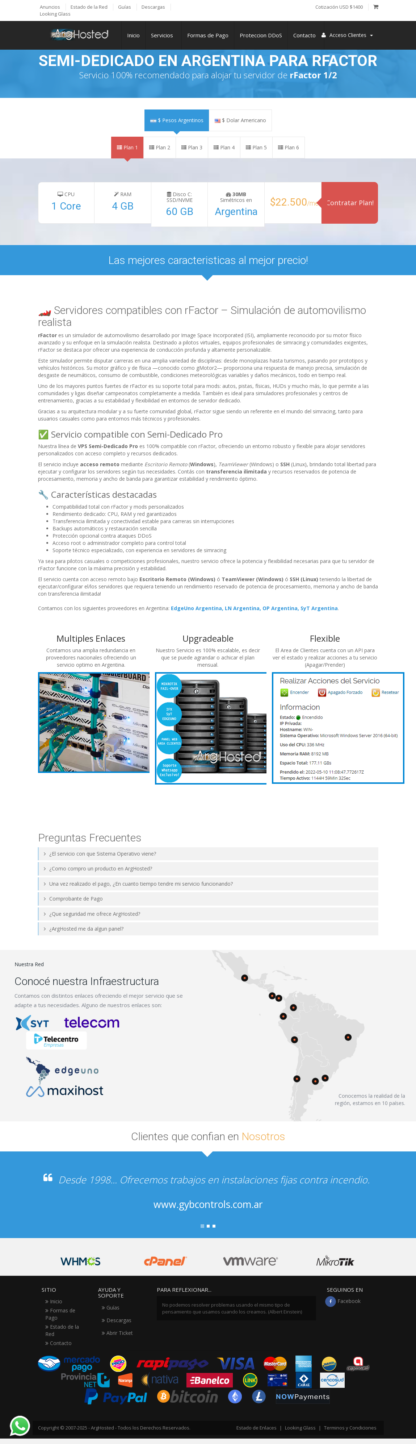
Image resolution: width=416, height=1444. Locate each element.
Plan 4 (224, 147)
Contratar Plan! (350, 202)
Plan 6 (288, 147)
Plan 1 (127, 147)
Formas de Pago (207, 35)
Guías (110, 1307)
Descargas (116, 1320)
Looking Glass (300, 1427)
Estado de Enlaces (256, 1427)
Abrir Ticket (117, 1332)
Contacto (306, 35)
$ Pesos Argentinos (176, 120)
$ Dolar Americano (240, 120)
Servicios (163, 35)
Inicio (133, 35)
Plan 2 (159, 147)
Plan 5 (256, 147)
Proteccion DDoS (261, 35)
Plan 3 (191, 147)
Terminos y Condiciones (350, 1427)
